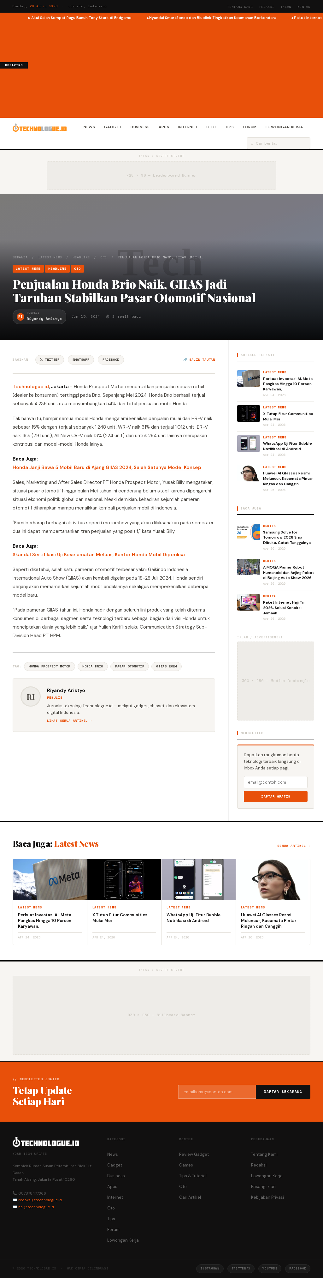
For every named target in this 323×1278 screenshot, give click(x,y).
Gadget (113, 127)
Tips (229, 127)
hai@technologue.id (36, 1206)
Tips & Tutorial (193, 1176)
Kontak (303, 6)
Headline (81, 257)
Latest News (50, 257)
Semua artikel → (293, 845)
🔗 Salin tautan (199, 359)
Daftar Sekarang (283, 1091)
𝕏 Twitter (49, 359)
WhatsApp (81, 359)
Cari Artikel (190, 1197)
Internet (188, 127)
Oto (211, 127)
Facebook (111, 359)
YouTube (269, 1268)
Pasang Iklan (263, 1186)
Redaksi (266, 6)
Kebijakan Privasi (267, 1197)
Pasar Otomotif (129, 666)
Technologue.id (31, 386)
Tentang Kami (240, 6)
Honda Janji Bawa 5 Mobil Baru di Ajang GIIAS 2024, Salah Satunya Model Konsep (107, 467)
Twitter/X (241, 1268)
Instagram (209, 1268)
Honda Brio (92, 666)
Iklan (285, 6)
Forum (250, 127)
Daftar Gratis (275, 796)
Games (186, 1165)
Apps (164, 127)
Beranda (20, 257)
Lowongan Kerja (284, 127)
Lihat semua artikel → (69, 720)
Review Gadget (194, 1154)
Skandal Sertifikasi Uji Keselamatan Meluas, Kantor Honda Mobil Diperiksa (99, 555)
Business (140, 127)
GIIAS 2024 (166, 666)
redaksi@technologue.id (40, 1200)
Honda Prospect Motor (49, 666)
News (89, 127)
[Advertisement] (175, 68)
